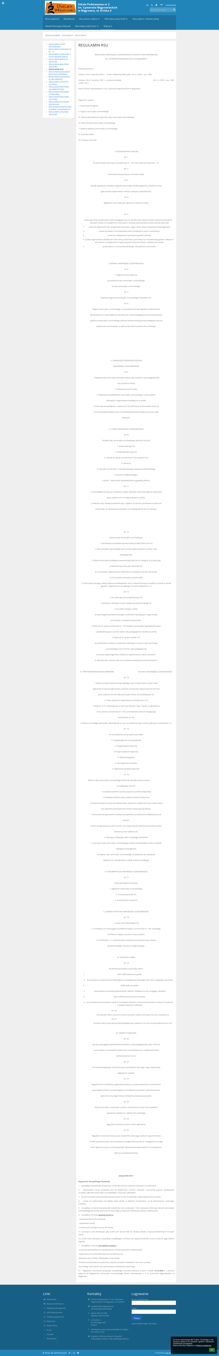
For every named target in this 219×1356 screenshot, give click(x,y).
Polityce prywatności (203, 1346)
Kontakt (50, 1334)
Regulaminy (80, 35)
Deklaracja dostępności (56, 1308)
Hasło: (134, 1308)
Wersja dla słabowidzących (55, 1353)
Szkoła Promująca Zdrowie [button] (58, 26)
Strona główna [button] (52, 19)
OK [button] (212, 1350)
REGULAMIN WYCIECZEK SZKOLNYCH (59, 103)
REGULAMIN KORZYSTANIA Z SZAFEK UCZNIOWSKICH (60, 108)
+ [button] (147, 5)
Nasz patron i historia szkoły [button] (146, 19)
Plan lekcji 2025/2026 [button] (116, 19)
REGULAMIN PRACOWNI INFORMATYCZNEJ (59, 88)
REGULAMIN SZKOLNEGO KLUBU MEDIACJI (59, 78)
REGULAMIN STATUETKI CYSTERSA (58, 83)
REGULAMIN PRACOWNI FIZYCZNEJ (59, 98)
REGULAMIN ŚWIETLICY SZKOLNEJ (58, 60)
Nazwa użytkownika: (140, 1299)
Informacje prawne (54, 1312)
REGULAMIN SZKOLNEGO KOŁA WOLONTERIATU (59, 72)
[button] (161, 5)
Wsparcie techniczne (55, 1304)
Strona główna (52, 35)
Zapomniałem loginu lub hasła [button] (144, 1323)
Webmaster (51, 1299)
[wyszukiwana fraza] (163, 9)
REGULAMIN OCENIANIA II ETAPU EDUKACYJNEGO (60, 55)
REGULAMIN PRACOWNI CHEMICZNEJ (59, 93)
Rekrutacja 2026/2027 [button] (87, 26)
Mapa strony (52, 1325)
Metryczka (51, 1321)
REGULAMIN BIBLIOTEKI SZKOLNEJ (59, 65)
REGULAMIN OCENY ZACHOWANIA (57, 45)
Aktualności (51, 1338)
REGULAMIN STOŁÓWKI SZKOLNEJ (59, 113)
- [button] (152, 5)
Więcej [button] (108, 26)
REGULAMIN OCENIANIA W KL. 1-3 (60, 50)
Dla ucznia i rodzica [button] (89, 19)
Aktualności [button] (69, 19)
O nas (49, 1330)
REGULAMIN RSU (56, 69)
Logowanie (170, 5)
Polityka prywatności (55, 1317)
